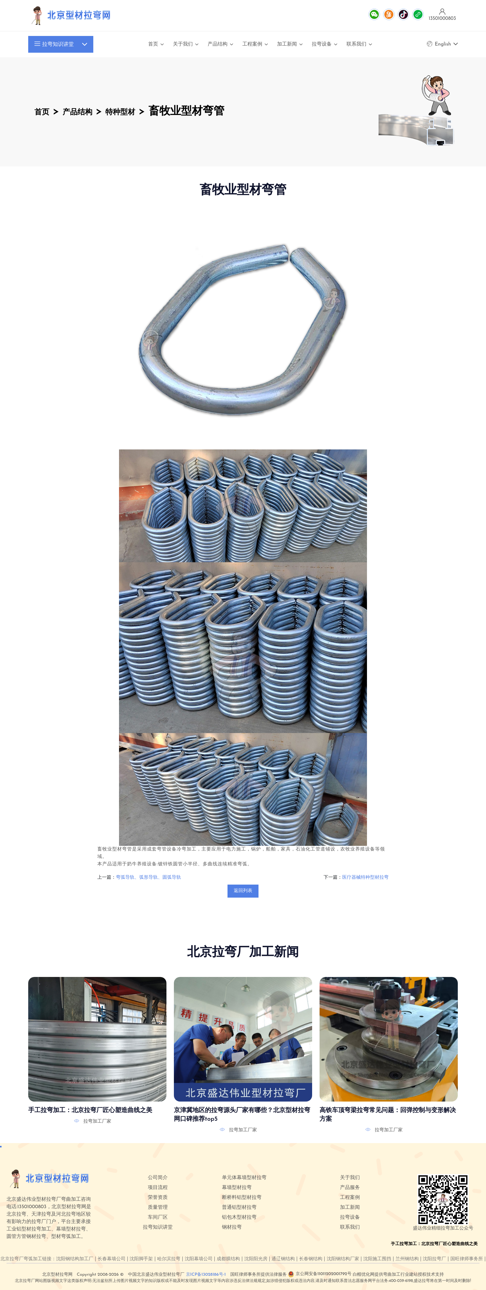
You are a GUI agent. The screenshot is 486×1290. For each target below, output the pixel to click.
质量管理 (158, 1207)
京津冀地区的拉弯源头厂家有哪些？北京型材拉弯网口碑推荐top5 (242, 1114)
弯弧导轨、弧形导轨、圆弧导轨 (148, 877)
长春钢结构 (310, 1259)
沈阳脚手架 (141, 1259)
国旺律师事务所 (466, 1259)
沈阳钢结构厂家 (343, 1259)
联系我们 (356, 44)
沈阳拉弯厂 (434, 1259)
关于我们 (183, 44)
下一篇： (333, 877)
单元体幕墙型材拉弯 (244, 1177)
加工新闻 (287, 44)
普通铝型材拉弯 (239, 1207)
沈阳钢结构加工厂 (74, 1259)
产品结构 (218, 44)
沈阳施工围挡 (377, 1259)
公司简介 (158, 1177)
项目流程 (158, 1187)
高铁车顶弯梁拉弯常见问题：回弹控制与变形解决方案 (388, 1114)
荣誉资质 (158, 1197)
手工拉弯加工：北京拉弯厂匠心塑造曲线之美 (90, 1110)
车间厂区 (158, 1217)
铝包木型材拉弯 (239, 1217)
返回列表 (243, 891)
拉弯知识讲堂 (54, 44)
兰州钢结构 (407, 1259)
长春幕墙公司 (112, 1259)
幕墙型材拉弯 (237, 1187)
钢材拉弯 (232, 1227)
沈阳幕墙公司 (199, 1259)
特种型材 (147, 111)
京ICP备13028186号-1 (206, 1274)
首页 (153, 44)
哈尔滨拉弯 (168, 1259)
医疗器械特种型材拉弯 (365, 877)
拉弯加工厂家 (97, 1121)
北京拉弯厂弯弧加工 (21, 1259)
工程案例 (252, 44)
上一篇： (106, 877)
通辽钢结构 (283, 1259)
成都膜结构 (228, 1259)
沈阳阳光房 (255, 1259)
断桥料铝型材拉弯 (242, 1197)
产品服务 (350, 1187)
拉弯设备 (322, 44)
